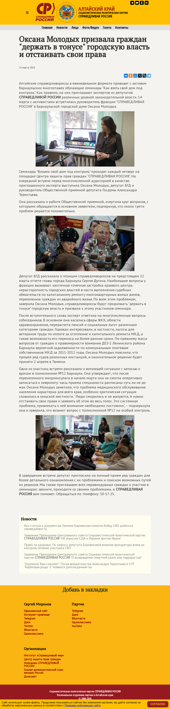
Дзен (27, 622)
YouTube (77, 626)
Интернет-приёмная (37, 614)
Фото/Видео (90, 27)
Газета (107, 27)
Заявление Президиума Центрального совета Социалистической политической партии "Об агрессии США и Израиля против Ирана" (83, 537)
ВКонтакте (30, 629)
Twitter (28, 626)
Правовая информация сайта (82, 705)
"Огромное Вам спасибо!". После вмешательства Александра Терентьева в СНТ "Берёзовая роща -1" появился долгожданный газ (78, 565)
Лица (74, 27)
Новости (62, 27)
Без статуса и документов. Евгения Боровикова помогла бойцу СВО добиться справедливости (77, 527)
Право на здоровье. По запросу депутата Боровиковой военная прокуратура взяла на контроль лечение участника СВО (82, 546)
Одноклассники (33, 633)
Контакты (121, 27)
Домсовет (30, 676)
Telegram (29, 618)
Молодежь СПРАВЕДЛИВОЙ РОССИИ (41, 664)
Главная (47, 27)
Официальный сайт (36, 610)
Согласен (158, 704)
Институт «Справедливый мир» (44, 655)
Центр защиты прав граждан (42, 659)
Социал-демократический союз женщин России (43, 671)
